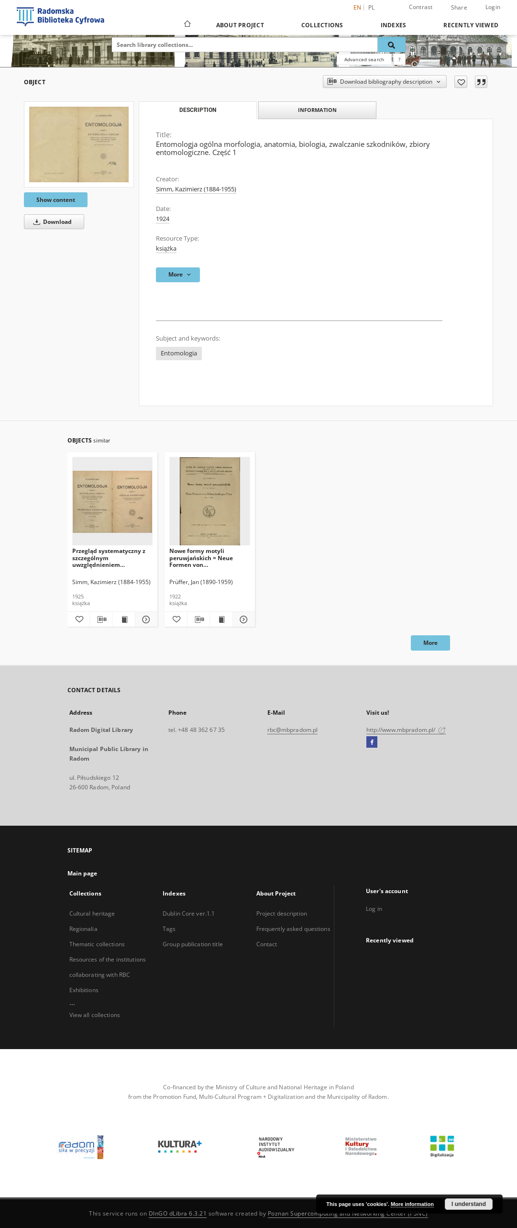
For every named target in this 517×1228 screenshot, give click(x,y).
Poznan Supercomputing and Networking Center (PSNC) (348, 1213)
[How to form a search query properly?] (399, 59)
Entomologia (179, 353)
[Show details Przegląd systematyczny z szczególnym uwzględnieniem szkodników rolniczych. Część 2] (145, 619)
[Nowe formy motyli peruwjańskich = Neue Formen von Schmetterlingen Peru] (210, 501)
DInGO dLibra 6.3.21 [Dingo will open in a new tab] (178, 1213)
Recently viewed (470, 25)
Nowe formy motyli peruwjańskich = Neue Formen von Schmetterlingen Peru (201, 557)
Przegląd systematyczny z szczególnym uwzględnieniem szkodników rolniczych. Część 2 (108, 557)
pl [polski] (371, 7)
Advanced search (364, 59)
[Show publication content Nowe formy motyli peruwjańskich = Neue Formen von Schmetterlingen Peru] (221, 619)
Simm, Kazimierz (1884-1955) (196, 189)
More (430, 643)
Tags (169, 929)
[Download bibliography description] (101, 619)
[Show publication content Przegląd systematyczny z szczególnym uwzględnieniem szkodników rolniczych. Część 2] (123, 619)
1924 (162, 219)
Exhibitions (84, 990)
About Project (240, 25)
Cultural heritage (92, 913)
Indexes (394, 25)
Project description (281, 913)
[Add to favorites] (460, 82)
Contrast (421, 7)
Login (492, 7)
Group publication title (193, 944)
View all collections (94, 1015)
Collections (322, 25)
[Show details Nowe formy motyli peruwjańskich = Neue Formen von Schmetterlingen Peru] (242, 619)
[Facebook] (371, 742)
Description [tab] (197, 110)
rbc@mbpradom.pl (292, 730)
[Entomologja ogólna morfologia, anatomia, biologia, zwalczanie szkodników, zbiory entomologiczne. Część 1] (79, 144)
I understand (468, 1204)
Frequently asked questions (293, 929)
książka (166, 248)
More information (412, 1204)
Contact (266, 944)
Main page (82, 873)
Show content (55, 200)
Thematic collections (97, 944)
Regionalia (83, 929)
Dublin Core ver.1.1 (189, 913)
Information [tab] (317, 109)
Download (51, 221)
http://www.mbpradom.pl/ (406, 730)
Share (459, 7)
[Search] (392, 44)
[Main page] (187, 24)
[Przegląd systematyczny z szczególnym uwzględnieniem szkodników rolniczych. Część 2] (113, 501)
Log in (374, 909)
